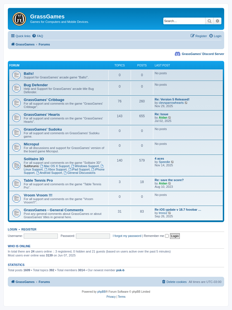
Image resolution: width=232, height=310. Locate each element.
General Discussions (79, 172)
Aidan (163, 117)
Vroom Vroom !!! (38, 195)
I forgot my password (127, 235)
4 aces (159, 158)
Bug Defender (36, 85)
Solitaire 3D (34, 159)
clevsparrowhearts (171, 102)
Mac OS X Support (55, 166)
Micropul (31, 144)
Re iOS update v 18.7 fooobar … (178, 209)
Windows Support (85, 166)
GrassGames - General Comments (53, 210)
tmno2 (163, 213)
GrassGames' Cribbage (44, 100)
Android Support (49, 172)
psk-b (120, 270)
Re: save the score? (169, 180)
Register (29, 229)
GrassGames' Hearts (42, 114)
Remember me (156, 235)
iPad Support (79, 169)
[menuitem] (37, 36)
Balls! (29, 73)
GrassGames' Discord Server (203, 54)
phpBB (101, 291)
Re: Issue (161, 114)
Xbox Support (55, 169)
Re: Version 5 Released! (172, 99)
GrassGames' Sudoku (43, 129)
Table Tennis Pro (38, 180)
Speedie (164, 162)
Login (12, 229)
